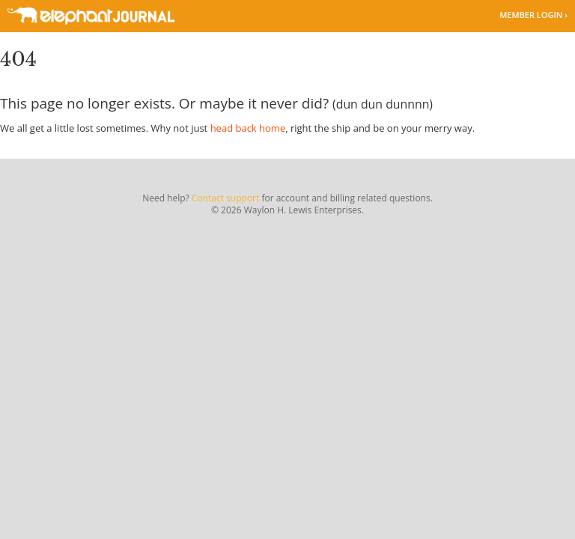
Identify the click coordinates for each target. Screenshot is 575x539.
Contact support (225, 198)
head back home (248, 128)
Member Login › (533, 14)
